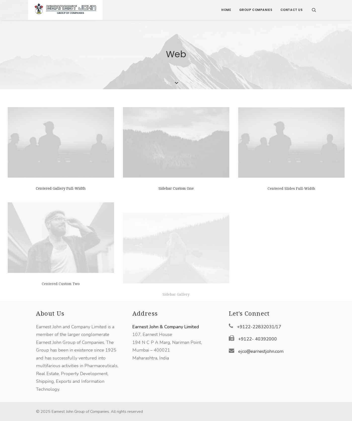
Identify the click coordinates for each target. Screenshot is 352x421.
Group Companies (256, 10)
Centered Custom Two (61, 299)
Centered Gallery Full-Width (61, 188)
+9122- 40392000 (257, 339)
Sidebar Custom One (176, 189)
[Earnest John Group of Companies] (65, 10)
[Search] (314, 10)
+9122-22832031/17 (259, 327)
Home (226, 10)
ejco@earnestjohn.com (260, 351)
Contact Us (291, 10)
